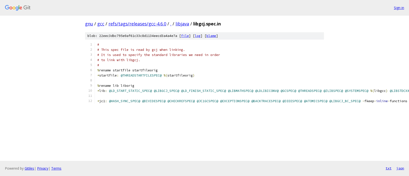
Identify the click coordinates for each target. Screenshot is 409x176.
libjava (182, 24)
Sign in (399, 7)
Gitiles (29, 168)
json (400, 168)
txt (388, 168)
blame (211, 36)
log (198, 36)
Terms (56, 168)
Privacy (42, 168)
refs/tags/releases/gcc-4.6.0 (137, 24)
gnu (89, 24)
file (185, 36)
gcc (100, 24)
